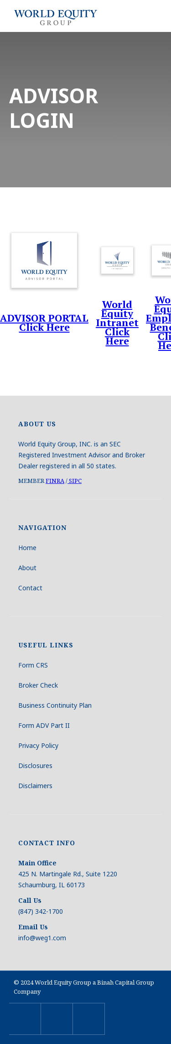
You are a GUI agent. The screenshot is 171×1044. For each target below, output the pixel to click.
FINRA (55, 481)
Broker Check (38, 685)
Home (27, 547)
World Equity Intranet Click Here (117, 322)
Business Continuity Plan (55, 705)
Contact (30, 587)
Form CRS (33, 665)
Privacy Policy (38, 745)
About (27, 567)
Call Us (29, 900)
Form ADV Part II (44, 725)
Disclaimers (35, 785)
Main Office (37, 863)
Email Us (33, 926)
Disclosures (35, 765)
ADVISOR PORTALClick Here (44, 322)
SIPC (74, 481)
